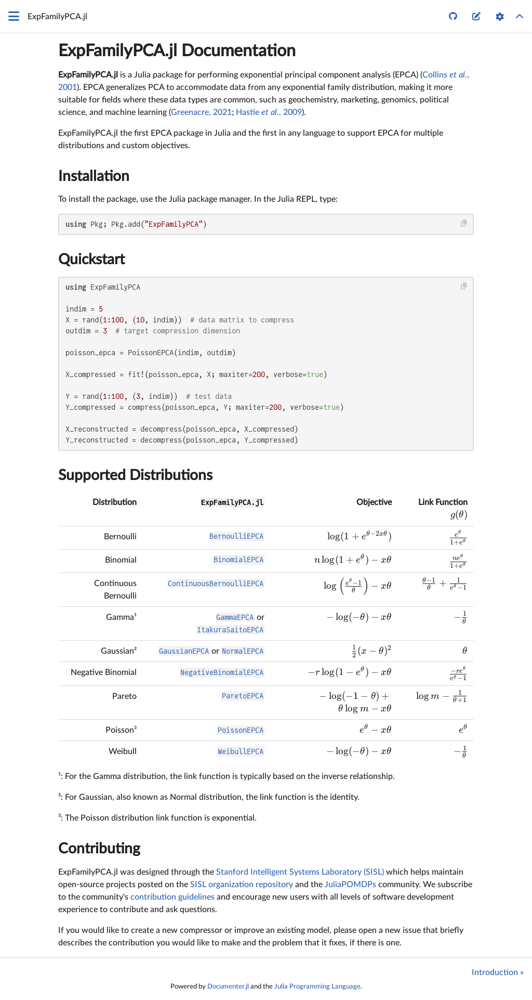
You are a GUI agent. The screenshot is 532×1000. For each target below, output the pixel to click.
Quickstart (91, 259)
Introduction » (498, 972)
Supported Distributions (135, 475)
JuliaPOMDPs (350, 884)
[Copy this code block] (464, 223)
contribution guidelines (172, 897)
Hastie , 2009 (269, 112)
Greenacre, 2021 (201, 112)
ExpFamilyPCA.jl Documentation (177, 51)
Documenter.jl (228, 986)
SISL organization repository (241, 884)
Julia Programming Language (317, 986)
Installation (93, 176)
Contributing (99, 848)
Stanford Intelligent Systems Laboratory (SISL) (300, 872)
